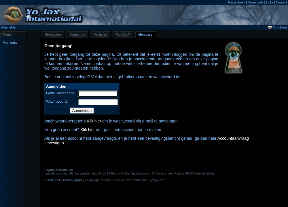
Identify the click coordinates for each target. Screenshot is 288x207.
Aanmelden (9, 27)
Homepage (53, 34)
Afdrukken (277, 27)
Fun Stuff (123, 34)
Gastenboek (236, 2)
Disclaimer (52, 180)
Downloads (255, 2)
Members (145, 34)
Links (269, 2)
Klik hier (94, 121)
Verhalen (100, 34)
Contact (281, 2)
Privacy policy (73, 180)
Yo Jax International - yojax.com (142, 180)
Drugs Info (77, 34)
